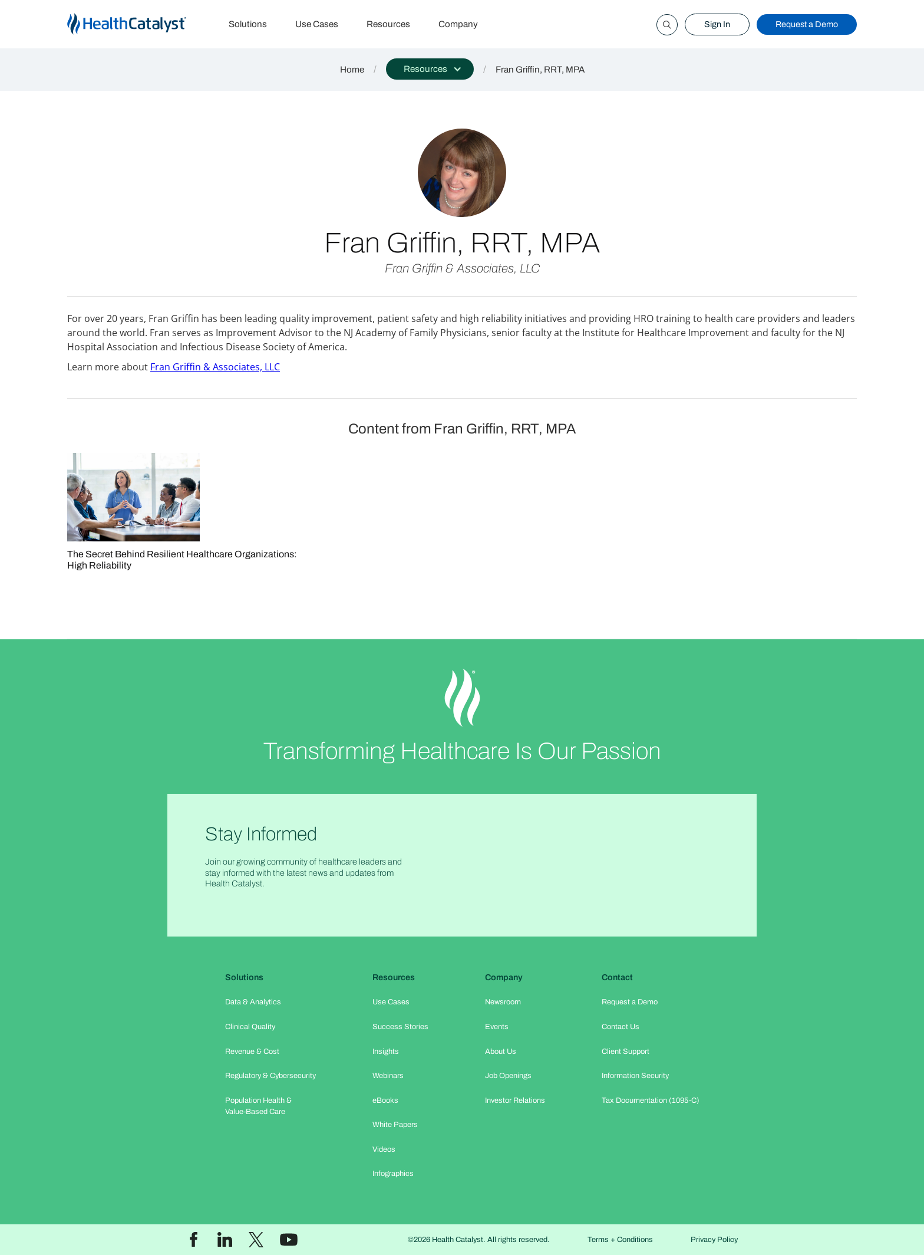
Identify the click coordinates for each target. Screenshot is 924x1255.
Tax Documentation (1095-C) (650, 1100)
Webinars (388, 1076)
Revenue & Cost (252, 1051)
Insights (385, 1051)
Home (352, 69)
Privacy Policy (714, 1240)
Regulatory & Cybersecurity (270, 1076)
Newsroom (503, 1002)
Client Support (625, 1051)
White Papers (395, 1125)
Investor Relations (515, 1100)
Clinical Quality (250, 1027)
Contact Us (620, 1027)
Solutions (248, 24)
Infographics (393, 1173)
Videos (383, 1149)
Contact (617, 977)
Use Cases (316, 24)
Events (497, 1027)
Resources (388, 24)
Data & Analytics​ (253, 1002)
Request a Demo (807, 24)
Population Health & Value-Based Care (258, 1106)
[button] (430, 69)
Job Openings (508, 1076)
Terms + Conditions (620, 1240)
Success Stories (400, 1027)
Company (458, 24)
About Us (500, 1051)
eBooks (385, 1100)
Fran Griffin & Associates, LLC (215, 366)
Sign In (717, 24)
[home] (140, 24)
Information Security (635, 1076)
